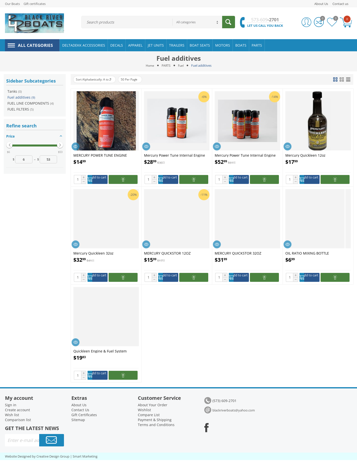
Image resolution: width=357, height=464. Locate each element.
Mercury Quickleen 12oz (305, 155)
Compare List (149, 418)
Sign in (10, 408)
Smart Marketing (85, 460)
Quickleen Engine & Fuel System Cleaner (100, 353)
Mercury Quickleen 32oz (93, 254)
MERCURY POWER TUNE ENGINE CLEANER (100, 155)
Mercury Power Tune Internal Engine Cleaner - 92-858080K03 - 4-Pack (245, 155)
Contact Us (80, 413)
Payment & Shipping (155, 423)
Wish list (12, 418)
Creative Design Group (52, 460)
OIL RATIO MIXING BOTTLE (307, 254)
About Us (321, 3)
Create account (17, 413)
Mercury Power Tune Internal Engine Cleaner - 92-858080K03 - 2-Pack (174, 155)
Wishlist (144, 413)
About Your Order (152, 408)
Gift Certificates (84, 418)
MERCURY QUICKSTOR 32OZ (238, 254)
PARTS (166, 65)
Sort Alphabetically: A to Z (96, 79)
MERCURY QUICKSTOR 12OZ (167, 254)
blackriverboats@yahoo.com (233, 414)
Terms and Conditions (156, 428)
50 (137, 79)
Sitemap (78, 423)
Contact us (340, 3)
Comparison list (18, 423)
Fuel (181, 65)
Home (149, 65)
